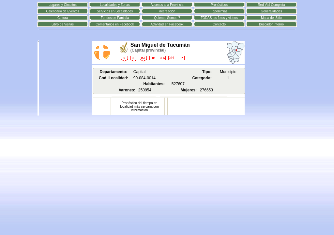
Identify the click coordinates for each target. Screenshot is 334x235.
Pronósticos (219, 5)
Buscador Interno (271, 24)
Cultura (62, 18)
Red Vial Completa (271, 5)
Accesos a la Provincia (167, 5)
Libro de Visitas (63, 24)
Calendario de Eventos (62, 11)
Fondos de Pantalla (115, 18)
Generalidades (271, 11)
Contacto (219, 24)
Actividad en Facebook (166, 24)
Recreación (167, 11)
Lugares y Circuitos (63, 5)
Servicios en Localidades (115, 11)
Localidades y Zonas (115, 5)
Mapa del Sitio (271, 18)
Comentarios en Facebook (115, 24)
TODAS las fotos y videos (219, 18)
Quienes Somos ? (167, 18)
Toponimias (219, 11)
